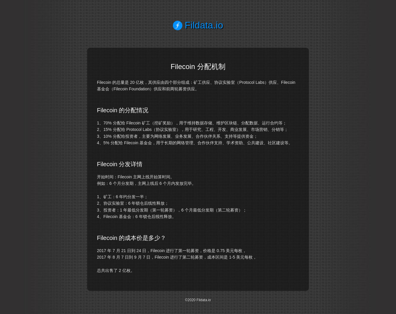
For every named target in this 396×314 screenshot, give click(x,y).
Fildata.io (198, 25)
